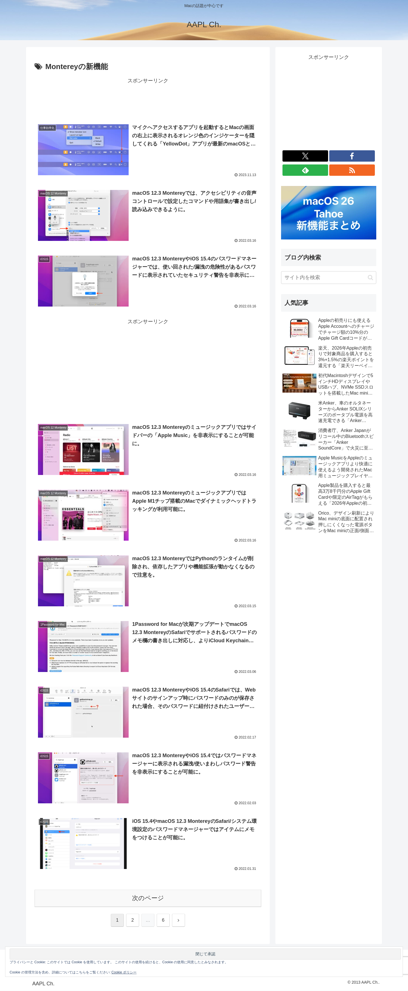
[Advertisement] (148, 98)
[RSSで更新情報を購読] (352, 170)
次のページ (148, 898)
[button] (370, 277)
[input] (328, 277)
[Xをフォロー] (305, 156)
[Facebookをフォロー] (352, 156)
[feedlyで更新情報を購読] (305, 170)
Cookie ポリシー (124, 972)
